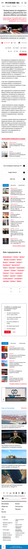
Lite (2, 509)
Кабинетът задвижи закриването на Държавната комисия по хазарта (17, 154)
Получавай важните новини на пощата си (14, 496)
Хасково (6, 281)
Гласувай (7, 332)
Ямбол (19, 281)
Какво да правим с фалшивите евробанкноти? (16, 216)
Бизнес (17, 503)
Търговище (18, 278)
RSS (24, 493)
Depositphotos (19, 547)
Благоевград (7, 257)
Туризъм (12, 219)
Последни (5, 185)
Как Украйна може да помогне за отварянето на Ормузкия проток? (11, 446)
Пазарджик (20, 267)
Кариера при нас (6, 533)
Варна (22, 257)
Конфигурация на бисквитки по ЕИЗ (7, 537)
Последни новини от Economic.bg (18, 383)
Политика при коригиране (18, 527)
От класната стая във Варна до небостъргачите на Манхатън (17, 357)
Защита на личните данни (19, 520)
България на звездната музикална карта (15, 371)
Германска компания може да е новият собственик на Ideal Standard (16, 399)
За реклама (5, 519)
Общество (8, 6)
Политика (14, 6)
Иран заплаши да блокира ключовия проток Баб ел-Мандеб (11, 485)
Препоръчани (21, 185)
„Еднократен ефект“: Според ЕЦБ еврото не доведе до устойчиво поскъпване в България (18, 192)
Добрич (18, 262)
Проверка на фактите (7, 522)
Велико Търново (9, 259)
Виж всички (24, 408)
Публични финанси (12, 142)
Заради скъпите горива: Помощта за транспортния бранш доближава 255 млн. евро (17, 233)
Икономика (5, 503)
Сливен (5, 275)
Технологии (19, 506)
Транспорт (12, 228)
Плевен (13, 270)
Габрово (12, 262)
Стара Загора (7, 278)
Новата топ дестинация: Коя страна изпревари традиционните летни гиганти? (17, 365)
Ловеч (5, 267)
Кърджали (6, 265)
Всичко (3, 512)
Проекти (18, 509)
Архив (14, 331)
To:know (12, 212)
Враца (5, 262)
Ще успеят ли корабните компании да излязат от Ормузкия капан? (12, 426)
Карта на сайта (18, 524)
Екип (16, 522)
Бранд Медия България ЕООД (18, 530)
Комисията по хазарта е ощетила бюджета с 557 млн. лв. (17, 145)
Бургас (15, 257)
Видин (19, 259)
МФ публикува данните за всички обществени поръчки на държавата (18, 200)
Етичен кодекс (6, 529)
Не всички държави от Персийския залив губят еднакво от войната (13, 466)
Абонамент (5, 524)
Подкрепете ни (18, 535)
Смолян (12, 275)
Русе (11, 273)
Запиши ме (23, 498)
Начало (3, 6)
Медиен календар (7, 540)
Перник (6, 270)
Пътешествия (11, 346)
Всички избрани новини (19, 245)
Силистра (18, 273)
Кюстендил (15, 265)
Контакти (5, 526)
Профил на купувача (7, 535)
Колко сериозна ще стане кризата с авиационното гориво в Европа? (16, 380)
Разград (6, 273)
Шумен (12, 281)
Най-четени (13, 185)
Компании (12, 396)
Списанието (11, 353)
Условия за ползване (19, 533)
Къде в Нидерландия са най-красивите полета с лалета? (17, 348)
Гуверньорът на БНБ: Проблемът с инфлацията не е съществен (18, 242)
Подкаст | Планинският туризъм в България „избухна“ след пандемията (17, 224)
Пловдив (20, 270)
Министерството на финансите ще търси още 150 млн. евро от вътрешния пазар (18, 208)
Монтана (12, 267)
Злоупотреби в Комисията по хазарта (13, 139)
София (19, 275)
